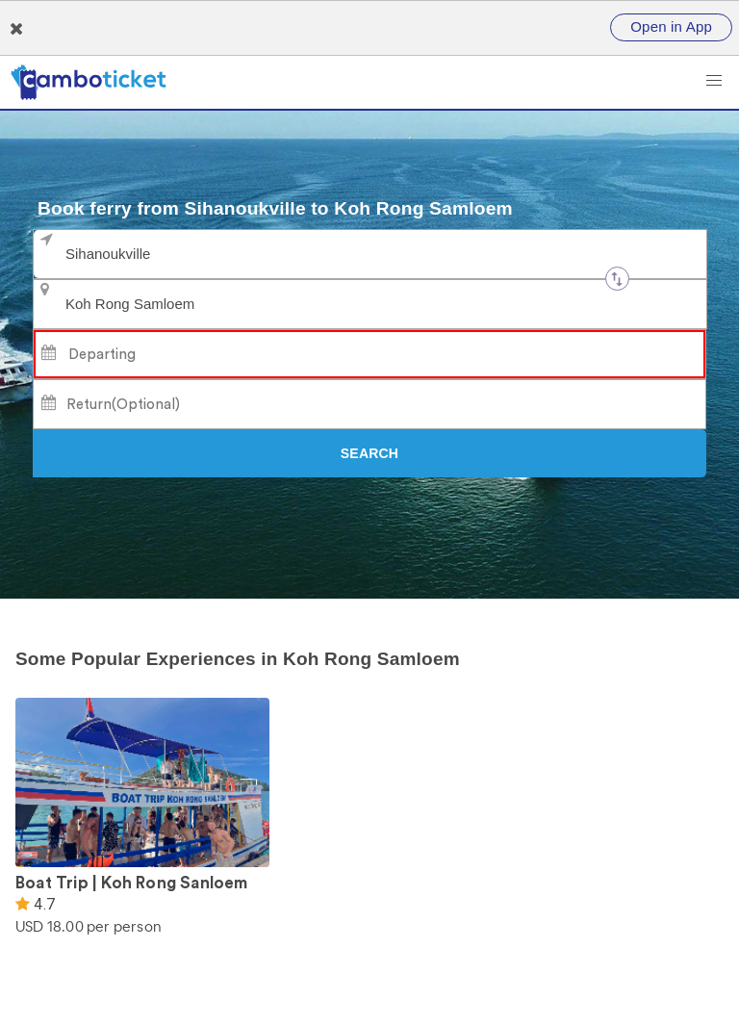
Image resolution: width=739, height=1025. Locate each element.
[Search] (369, 453)
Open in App (671, 26)
